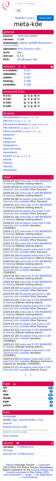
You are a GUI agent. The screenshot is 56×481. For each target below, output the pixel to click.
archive (7, 45)
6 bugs (17, 121)
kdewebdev (10, 170)
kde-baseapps (11, 117)
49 (41, 124)
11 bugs (24, 128)
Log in (31, 17)
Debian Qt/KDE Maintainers (36, 43)
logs (14, 419)
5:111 (27, 70)
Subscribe (45, 18)
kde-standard (11, 127)
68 (50, 395)
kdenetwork (10, 152)
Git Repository (44, 474)
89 (50, 388)
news (7, 177)
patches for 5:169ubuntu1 (18, 453)
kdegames (9, 141)
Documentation (12, 474)
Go (18, 10)
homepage (9, 416)
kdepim (7, 156)
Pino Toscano (25, 48)
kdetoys (8, 162)
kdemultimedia (12, 148)
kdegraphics (10, 145)
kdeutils (8, 166)
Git (19, 59)
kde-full (7, 120)
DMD (15, 45)
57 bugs (33, 124)
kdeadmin (9, 134)
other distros (10, 435)
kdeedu (7, 138)
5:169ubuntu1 (25, 447)
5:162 (27, 77)
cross (40, 419)
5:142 (27, 74)
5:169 (27, 81)
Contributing (29, 477)
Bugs (29, 474)
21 (50, 398)
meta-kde (23, 35)
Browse (26, 59)
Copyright (44, 464)
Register (20, 17)
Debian (10, 464)
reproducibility (27, 419)
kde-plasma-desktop (15, 124)
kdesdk (7, 159)
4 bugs (24, 117)
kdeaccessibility (12, 131)
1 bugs (27, 131)
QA (34, 59)
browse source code (15, 426)
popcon (7, 423)
